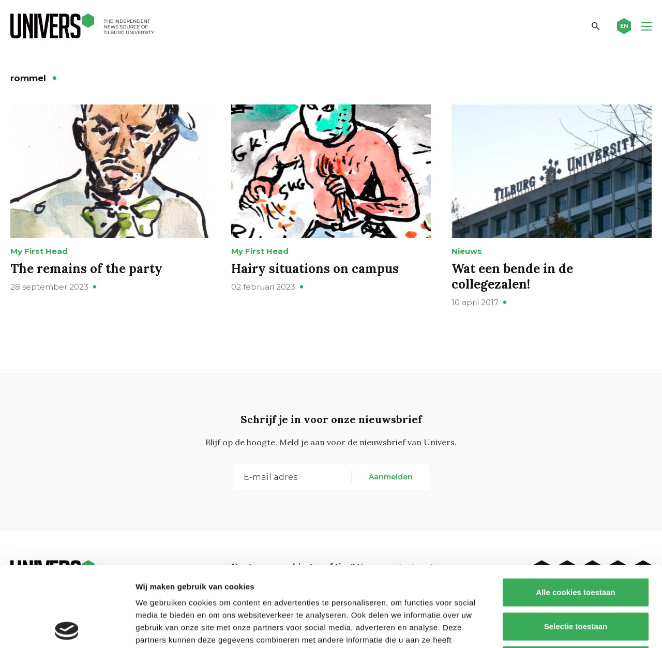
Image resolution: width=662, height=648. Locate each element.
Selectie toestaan (576, 546)
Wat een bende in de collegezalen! (512, 276)
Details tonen (558, 627)
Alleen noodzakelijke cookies (575, 580)
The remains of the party (86, 269)
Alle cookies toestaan (575, 512)
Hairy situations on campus (315, 269)
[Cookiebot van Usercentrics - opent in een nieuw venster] (67, 628)
